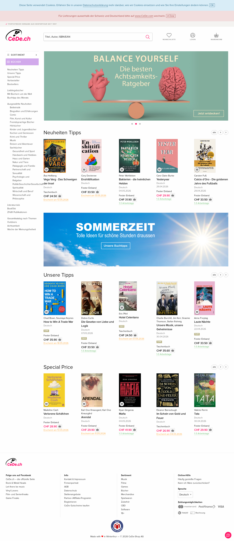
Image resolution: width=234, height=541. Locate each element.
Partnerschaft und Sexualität (21, 171)
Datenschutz (70, 490)
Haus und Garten (21, 158)
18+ (122, 513)
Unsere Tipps (14, 73)
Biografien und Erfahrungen (24, 111)
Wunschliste (169, 37)
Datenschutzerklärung (95, 5)
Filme (123, 483)
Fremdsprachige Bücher (22, 122)
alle (214, 132)
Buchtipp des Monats (18, 97)
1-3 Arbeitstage (126, 203)
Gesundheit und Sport (24, 151)
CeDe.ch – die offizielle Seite (20, 479)
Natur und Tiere (20, 162)
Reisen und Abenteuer (21, 144)
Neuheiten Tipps (15, 69)
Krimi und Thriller (18, 136)
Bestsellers (13, 84)
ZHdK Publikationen (17, 212)
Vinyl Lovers (12, 490)
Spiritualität (18, 187)
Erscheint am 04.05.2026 (169, 434)
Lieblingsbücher (15, 90)
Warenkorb (216, 37)
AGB (66, 486)
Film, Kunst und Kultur (21, 118)
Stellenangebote (72, 494)
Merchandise (127, 494)
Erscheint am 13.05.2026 (56, 199)
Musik (13, 140)
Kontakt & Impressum (74, 479)
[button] (132, 123)
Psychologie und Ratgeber (21, 178)
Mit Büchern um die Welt (19, 94)
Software (125, 509)
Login (193, 37)
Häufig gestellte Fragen (190, 479)
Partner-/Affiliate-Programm (77, 498)
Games (124, 486)
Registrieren (70, 501)
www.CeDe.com (144, 16)
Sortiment (18, 55)
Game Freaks (12, 498)
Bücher (16, 62)
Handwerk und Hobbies (24, 155)
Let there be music (15, 486)
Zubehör (125, 501)
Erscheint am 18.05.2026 (56, 343)
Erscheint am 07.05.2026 (131, 338)
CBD (123, 505)
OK (212, 5)
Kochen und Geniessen (22, 133)
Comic (13, 114)
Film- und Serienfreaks (17, 494)
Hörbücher (15, 125)
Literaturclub (13, 205)
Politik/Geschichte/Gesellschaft (26, 184)
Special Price (13, 77)
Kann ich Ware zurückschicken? (193, 483)
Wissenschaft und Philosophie (21, 197)
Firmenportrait (71, 483)
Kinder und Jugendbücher (23, 129)
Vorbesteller (13, 80)
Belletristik (15, 107)
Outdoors (12, 222)
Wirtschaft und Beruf (23, 191)
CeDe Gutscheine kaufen (77, 505)
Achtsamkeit (13, 225)
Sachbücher (16, 147)
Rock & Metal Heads (16, 483)
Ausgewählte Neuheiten (19, 104)
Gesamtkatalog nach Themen (22, 218)
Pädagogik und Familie (24, 166)
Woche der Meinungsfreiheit (21, 229)
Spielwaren (126, 498)
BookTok (11, 208)
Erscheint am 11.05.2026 (93, 433)
